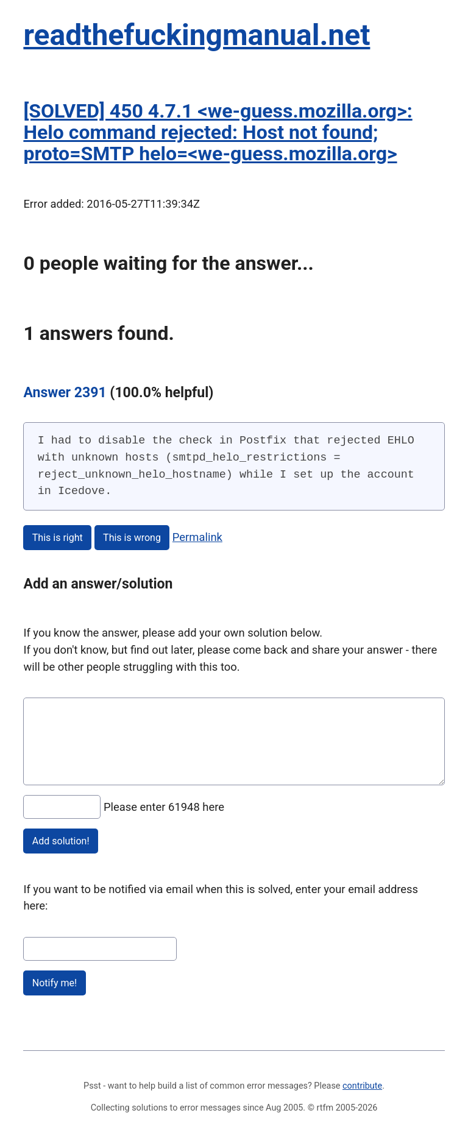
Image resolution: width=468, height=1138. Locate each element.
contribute (362, 1086)
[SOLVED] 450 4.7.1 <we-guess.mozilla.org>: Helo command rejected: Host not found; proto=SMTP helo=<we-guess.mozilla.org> (217, 132)
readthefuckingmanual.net (196, 35)
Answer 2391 (64, 392)
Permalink (197, 537)
